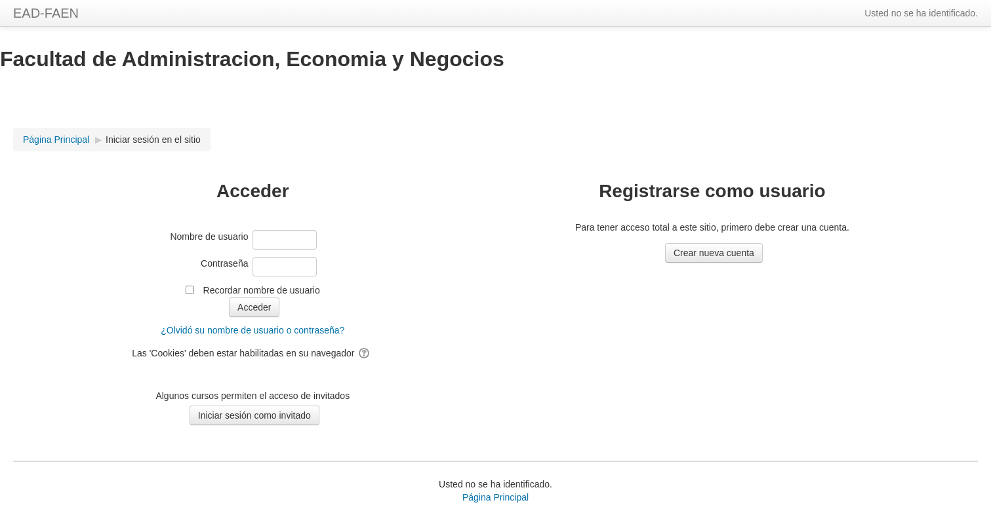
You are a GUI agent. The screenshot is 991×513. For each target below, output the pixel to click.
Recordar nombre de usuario (261, 290)
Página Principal (495, 497)
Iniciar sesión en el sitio (153, 139)
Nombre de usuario (209, 236)
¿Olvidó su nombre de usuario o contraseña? (252, 330)
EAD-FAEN (46, 13)
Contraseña (224, 263)
